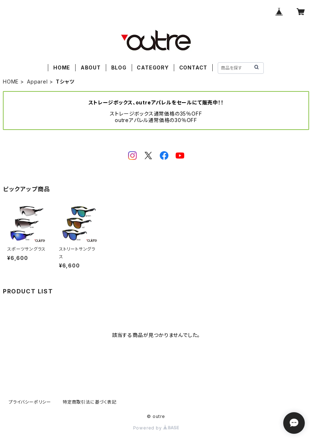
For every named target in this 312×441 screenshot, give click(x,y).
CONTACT (193, 67)
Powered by (156, 428)
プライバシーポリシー (30, 402)
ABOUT (91, 67)
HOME (61, 67)
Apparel (37, 81)
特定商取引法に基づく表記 (90, 402)
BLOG (119, 67)
